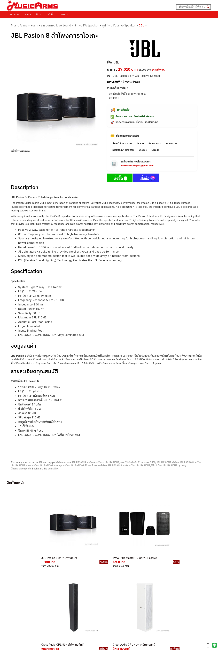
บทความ (64, 14)
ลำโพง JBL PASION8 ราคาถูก (47, 465)
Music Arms (19, 25)
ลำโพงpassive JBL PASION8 (71, 462)
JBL (141, 25)
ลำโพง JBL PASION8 (183, 462)
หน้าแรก (15, 14)
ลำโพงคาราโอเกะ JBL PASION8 (103, 462)
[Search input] (192, 7)
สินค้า (39, 14)
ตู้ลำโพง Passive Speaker (119, 25)
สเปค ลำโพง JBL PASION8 (136, 465)
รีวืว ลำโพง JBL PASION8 (164, 465)
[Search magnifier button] (208, 7)
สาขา (28, 14)
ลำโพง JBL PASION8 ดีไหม (77, 465)
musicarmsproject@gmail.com (137, 165)
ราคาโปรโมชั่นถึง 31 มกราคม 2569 (137, 462)
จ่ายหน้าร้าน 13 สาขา (122, 143)
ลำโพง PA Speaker (86, 25)
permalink (53, 468)
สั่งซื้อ (51, 14)
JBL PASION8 (164, 462)
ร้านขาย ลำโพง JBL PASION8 (107, 465)
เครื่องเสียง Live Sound (56, 25)
